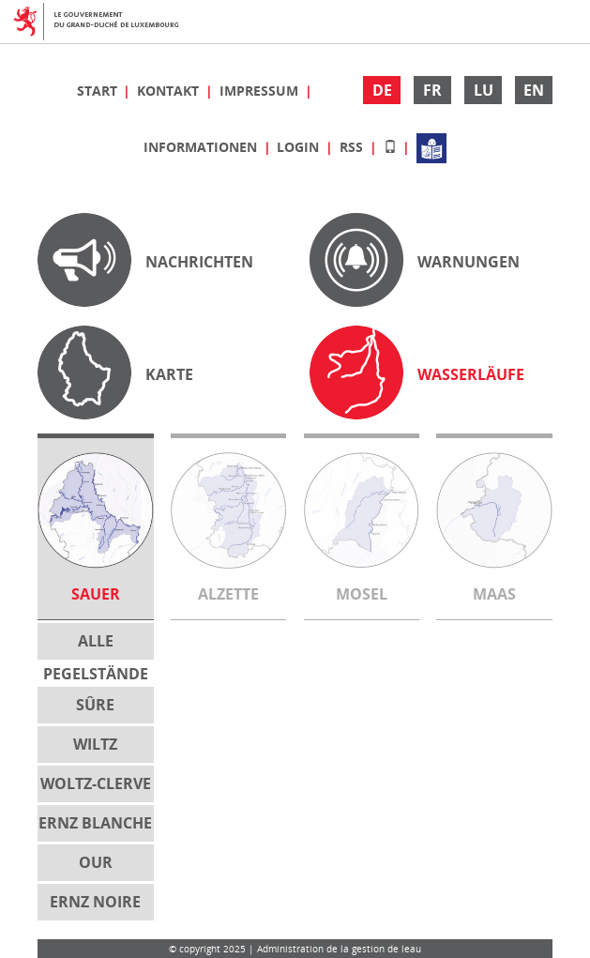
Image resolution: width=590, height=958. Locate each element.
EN (533, 90)
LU (483, 90)
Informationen (202, 147)
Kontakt (170, 90)
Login (300, 147)
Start (99, 90)
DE (382, 90)
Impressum (260, 90)
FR (432, 90)
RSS (353, 147)
